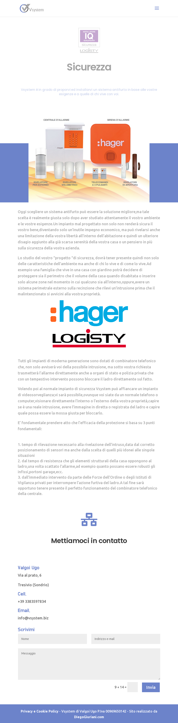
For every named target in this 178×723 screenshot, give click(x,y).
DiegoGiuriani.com (89, 717)
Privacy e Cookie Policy (39, 711)
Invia (151, 687)
